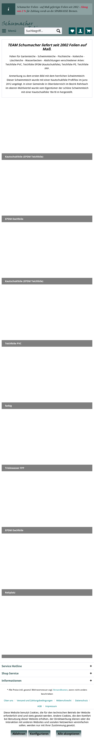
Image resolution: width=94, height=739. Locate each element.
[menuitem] (9, 30)
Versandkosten (60, 689)
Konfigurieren (39, 734)
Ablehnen (18, 734)
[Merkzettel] (72, 30)
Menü (9, 30)
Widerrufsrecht (63, 700)
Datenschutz (81, 700)
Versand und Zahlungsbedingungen (35, 700)
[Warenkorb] (88, 30)
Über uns (8, 700)
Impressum (51, 706)
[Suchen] (58, 30)
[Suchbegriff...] (43, 30)
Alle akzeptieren (69, 734)
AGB (39, 706)
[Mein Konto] (80, 30)
